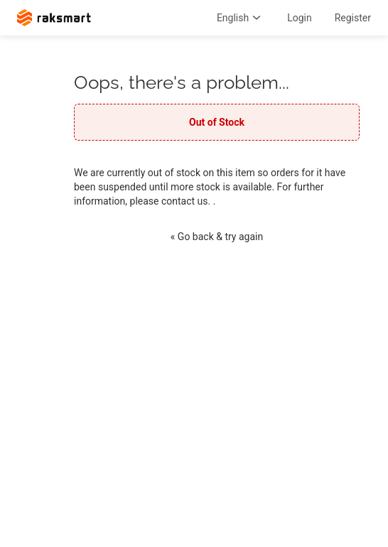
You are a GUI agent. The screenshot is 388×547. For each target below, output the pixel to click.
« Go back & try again (217, 236)
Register (353, 17)
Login (299, 17)
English (240, 18)
